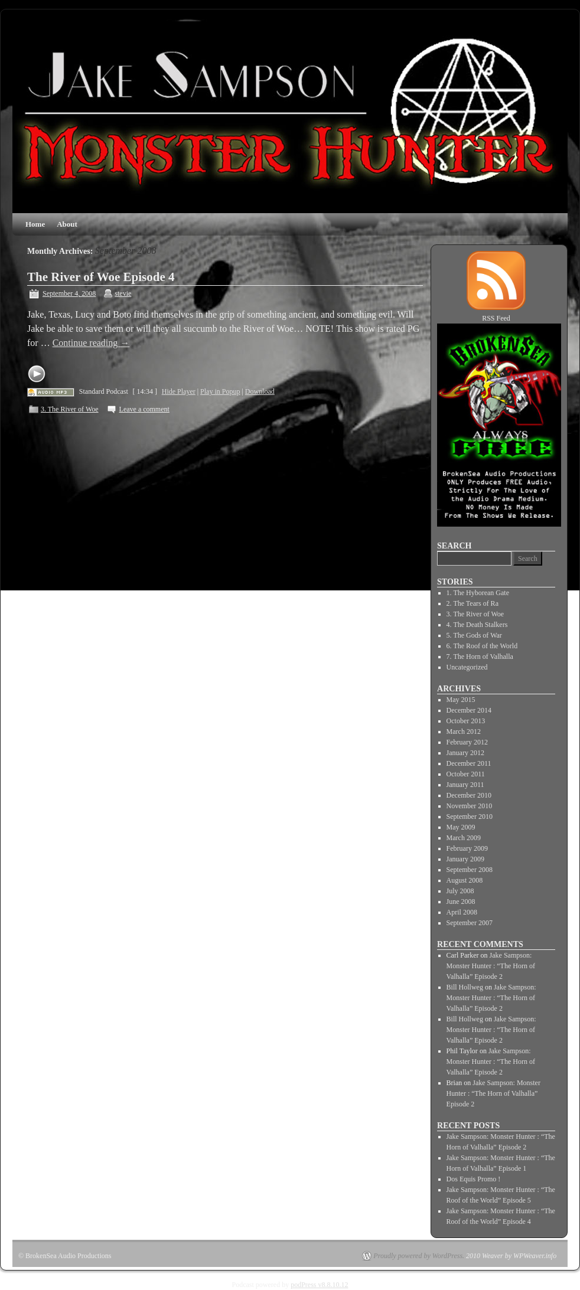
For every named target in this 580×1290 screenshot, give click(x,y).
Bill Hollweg (465, 987)
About (67, 224)
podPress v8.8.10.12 (319, 1285)
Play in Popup (220, 391)
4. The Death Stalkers (477, 624)
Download (260, 391)
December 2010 (469, 795)
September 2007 (470, 923)
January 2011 (465, 784)
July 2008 (460, 891)
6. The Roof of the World (482, 646)
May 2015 (461, 699)
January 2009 (465, 859)
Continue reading (91, 343)
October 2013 (466, 721)
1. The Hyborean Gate (478, 593)
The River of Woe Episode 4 (101, 277)
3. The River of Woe (70, 409)
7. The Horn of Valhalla (480, 656)
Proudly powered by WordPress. (418, 1256)
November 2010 (470, 806)
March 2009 (464, 838)
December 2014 (469, 710)
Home (35, 224)
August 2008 (465, 880)
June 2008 (461, 901)
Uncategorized (467, 667)
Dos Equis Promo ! (474, 1179)
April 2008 (462, 912)
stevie (123, 293)
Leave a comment (144, 409)
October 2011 (466, 774)
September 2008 (470, 870)
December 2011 (469, 763)
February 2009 (467, 848)
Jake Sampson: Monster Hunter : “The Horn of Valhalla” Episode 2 (491, 966)
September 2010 (470, 816)
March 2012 (464, 731)
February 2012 (467, 742)
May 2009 (461, 827)
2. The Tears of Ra (472, 603)
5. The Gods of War (474, 635)
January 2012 (465, 753)
